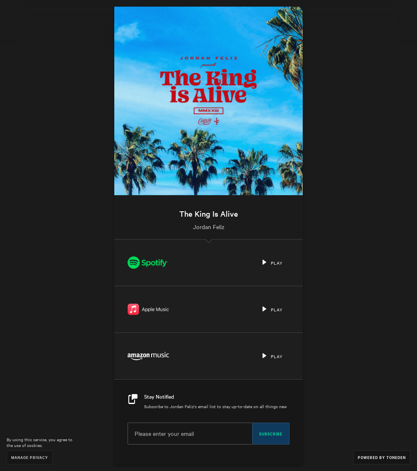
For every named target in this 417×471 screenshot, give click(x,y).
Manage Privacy (29, 457)
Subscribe (270, 433)
